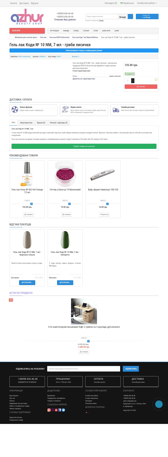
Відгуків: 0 (75, 56)
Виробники (51, 427)
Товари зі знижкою (54, 432)
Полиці (76, 31)
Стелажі (86, 31)
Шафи (117, 31)
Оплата (13, 3)
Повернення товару (16, 451)
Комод (101, 20)
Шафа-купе (106, 31)
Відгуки (34, 3)
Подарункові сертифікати (56, 429)
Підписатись (131, 400)
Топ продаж (54, 31)
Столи (95, 31)
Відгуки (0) (41, 154)
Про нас (12, 429)
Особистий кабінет (91, 427)
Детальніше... (27, 314)
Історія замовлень (91, 429)
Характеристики (26, 154)
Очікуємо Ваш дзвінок (65, 19)
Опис (13, 154)
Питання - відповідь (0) (59, 154)
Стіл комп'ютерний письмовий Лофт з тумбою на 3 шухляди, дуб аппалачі (84, 358)
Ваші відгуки (13, 427)
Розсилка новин (91, 435)
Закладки (88, 432)
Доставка (24, 3)
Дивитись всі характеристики (84, 79)
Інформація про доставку (18, 435)
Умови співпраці (15, 440)
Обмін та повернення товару (19, 437)
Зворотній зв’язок (15, 448)
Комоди (66, 31)
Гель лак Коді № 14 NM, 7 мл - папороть (65, 284)
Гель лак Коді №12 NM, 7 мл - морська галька (27, 284)
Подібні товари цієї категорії (84, 177)
